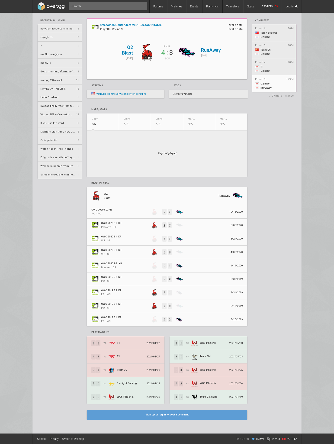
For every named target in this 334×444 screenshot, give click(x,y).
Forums (158, 6)
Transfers (232, 6)
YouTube (289, 439)
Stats (250, 6)
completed (262, 20)
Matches (176, 6)
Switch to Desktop (73, 439)
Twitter (258, 439)
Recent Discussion (52, 20)
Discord (273, 439)
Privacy (54, 439)
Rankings (212, 6)
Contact (42, 439)
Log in (292, 6)
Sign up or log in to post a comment (167, 414)
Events (194, 6)
